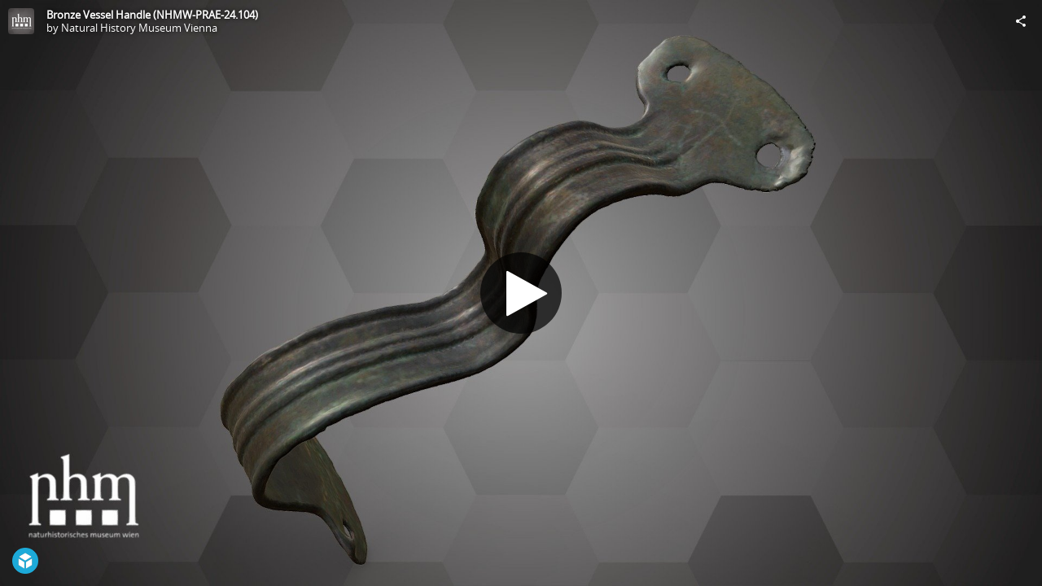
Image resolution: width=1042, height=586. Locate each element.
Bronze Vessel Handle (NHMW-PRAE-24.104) (152, 14)
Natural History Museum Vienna (139, 27)
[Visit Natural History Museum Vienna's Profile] (21, 21)
